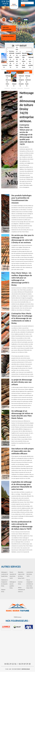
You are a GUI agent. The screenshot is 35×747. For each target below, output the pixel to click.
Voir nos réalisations (7, 28)
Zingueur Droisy (3, 590)
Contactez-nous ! (8, 37)
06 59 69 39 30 (5, 3)
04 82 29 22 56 (10, 664)
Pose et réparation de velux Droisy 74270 (13, 575)
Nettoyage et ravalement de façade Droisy (4, 574)
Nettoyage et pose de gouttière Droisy (13, 585)
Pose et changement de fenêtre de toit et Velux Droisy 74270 (29, 584)
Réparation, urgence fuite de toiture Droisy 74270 (21, 575)
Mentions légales (26, 669)
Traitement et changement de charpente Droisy (4, 583)
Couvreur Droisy (20, 583)
